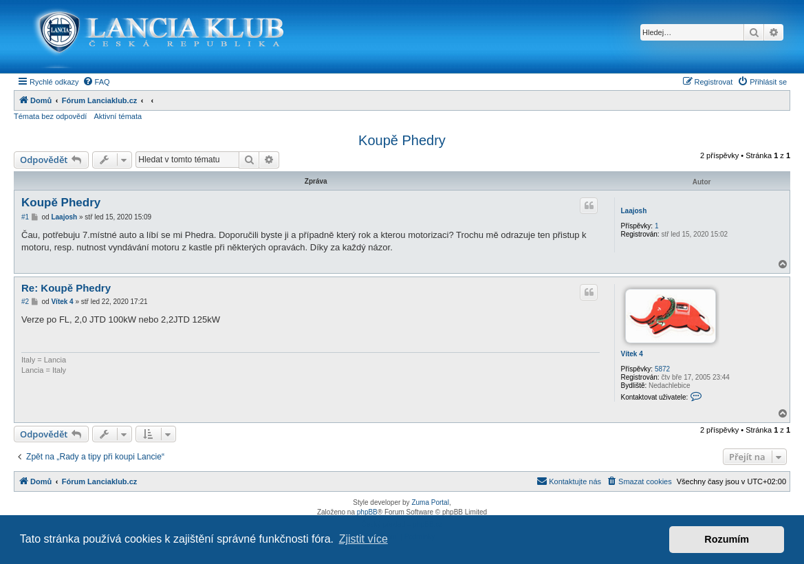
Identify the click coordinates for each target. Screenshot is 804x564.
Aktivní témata (118, 116)
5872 (662, 369)
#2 (25, 301)
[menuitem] (96, 82)
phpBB (367, 512)
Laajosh (633, 211)
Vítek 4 (631, 354)
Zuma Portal (429, 502)
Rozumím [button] (726, 539)
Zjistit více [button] (363, 539)
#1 (25, 217)
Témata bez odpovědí (50, 116)
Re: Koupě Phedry (66, 288)
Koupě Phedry (402, 140)
